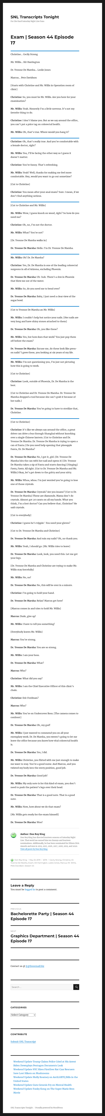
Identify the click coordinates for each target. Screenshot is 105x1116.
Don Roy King (21, 860)
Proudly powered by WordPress (49, 1108)
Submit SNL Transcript (23, 1041)
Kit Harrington (41, 863)
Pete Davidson (17, 866)
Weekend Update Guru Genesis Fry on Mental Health (42, 1085)
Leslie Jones (53, 863)
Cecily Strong (55, 860)
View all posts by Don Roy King (34, 849)
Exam (31, 863)
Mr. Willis (72, 863)
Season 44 (29, 866)
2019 (45, 860)
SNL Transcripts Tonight (35, 17)
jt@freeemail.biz (35, 966)
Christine (66, 860)
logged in (30, 889)
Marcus (63, 863)
